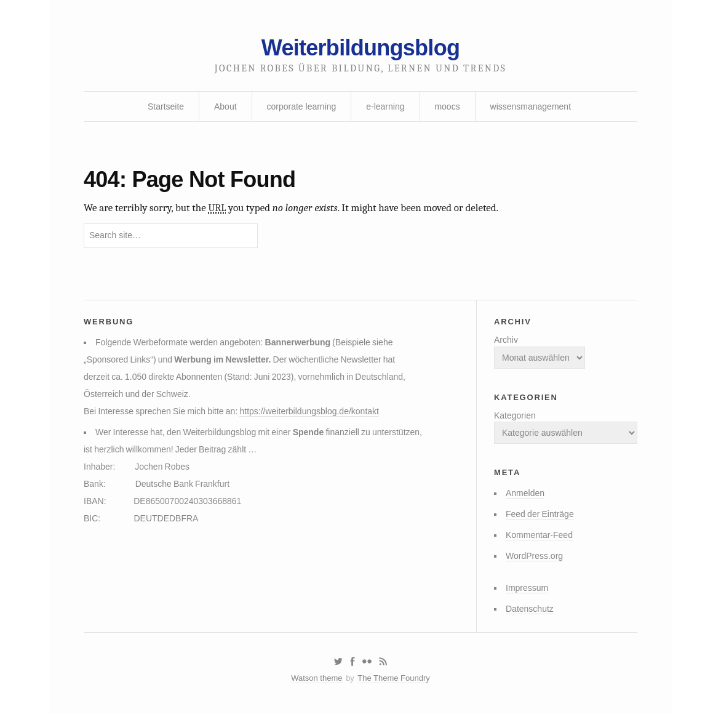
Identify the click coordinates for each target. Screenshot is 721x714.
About (225, 106)
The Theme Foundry (393, 678)
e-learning (385, 106)
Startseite (166, 106)
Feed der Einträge (540, 514)
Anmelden (525, 493)
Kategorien (515, 415)
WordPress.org (534, 556)
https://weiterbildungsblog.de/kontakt (308, 411)
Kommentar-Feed (539, 535)
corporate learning (301, 106)
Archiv (506, 340)
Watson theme (316, 678)
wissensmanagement (531, 106)
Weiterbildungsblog (360, 47)
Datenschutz (530, 609)
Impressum (527, 588)
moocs (447, 106)
